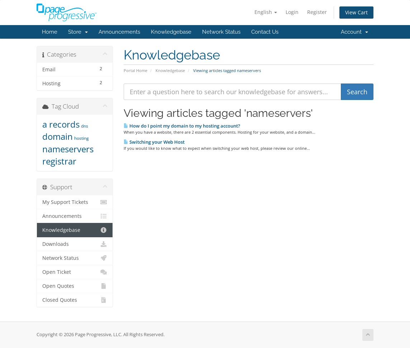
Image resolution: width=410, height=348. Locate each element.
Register (317, 12)
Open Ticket (74, 272)
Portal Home (135, 70)
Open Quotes (74, 286)
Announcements (119, 32)
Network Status (221, 32)
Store (78, 32)
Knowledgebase (171, 32)
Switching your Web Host (154, 142)
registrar (59, 161)
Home (49, 32)
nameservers (68, 149)
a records (61, 124)
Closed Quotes (74, 300)
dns (84, 126)
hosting (81, 138)
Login (292, 12)
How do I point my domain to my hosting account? (182, 126)
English (265, 12)
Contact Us (264, 32)
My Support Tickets (74, 202)
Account (354, 32)
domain (57, 136)
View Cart (356, 12)
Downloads (74, 244)
